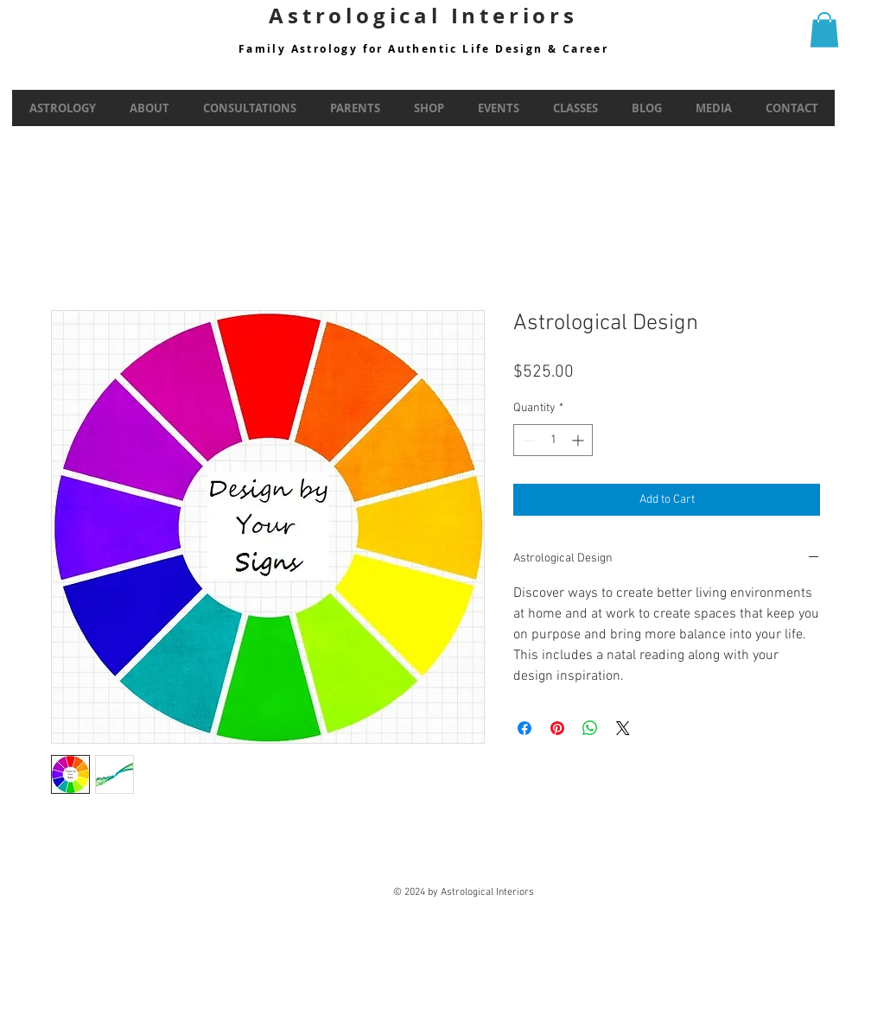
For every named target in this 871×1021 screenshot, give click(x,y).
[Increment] (579, 440)
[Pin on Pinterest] (557, 728)
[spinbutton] (553, 440)
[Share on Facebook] (524, 728)
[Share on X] (623, 728)
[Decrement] (526, 440)
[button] (824, 30)
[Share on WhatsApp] (590, 728)
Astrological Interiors (423, 15)
